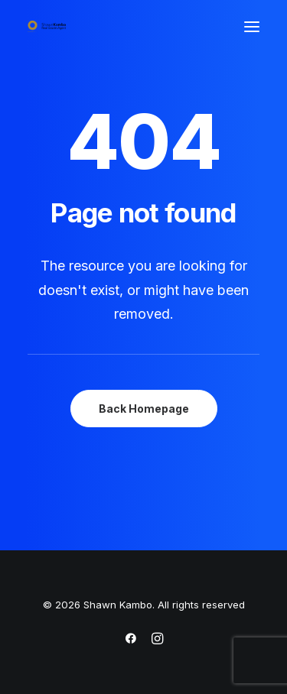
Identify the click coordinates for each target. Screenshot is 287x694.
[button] (252, 26)
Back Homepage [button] (144, 408)
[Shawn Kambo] (47, 26)
